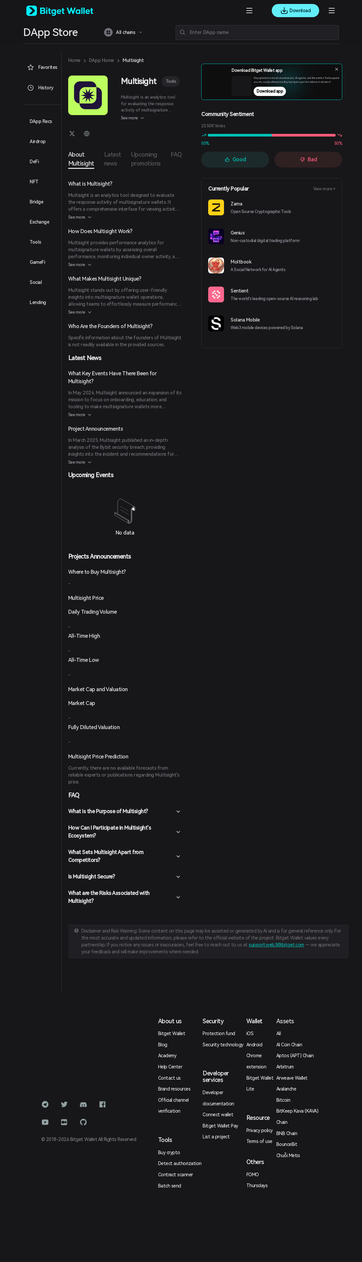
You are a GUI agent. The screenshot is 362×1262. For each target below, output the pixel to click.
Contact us (169, 1078)
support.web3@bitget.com (276, 944)
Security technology (223, 1044)
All (278, 1033)
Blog (162, 1044)
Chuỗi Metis (288, 1155)
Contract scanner (175, 1174)
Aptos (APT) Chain (295, 1055)
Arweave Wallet (292, 1078)
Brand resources (174, 1089)
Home (74, 60)
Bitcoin (283, 1100)
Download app (284, 93)
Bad (308, 159)
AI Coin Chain (289, 1044)
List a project (216, 1136)
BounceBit (286, 1144)
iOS (250, 1033)
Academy (167, 1055)
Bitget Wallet (171, 1033)
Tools (171, 81)
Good (235, 159)
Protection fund (219, 1033)
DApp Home (101, 60)
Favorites (42, 67)
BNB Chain (286, 1133)
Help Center (170, 1066)
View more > (324, 189)
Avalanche (286, 1089)
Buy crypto (169, 1152)
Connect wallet (218, 1114)
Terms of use (259, 1141)
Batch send (169, 1185)
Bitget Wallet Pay (220, 1125)
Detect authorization (180, 1163)
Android (254, 1044)
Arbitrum (285, 1066)
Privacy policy (259, 1130)
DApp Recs (41, 121)
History (40, 87)
